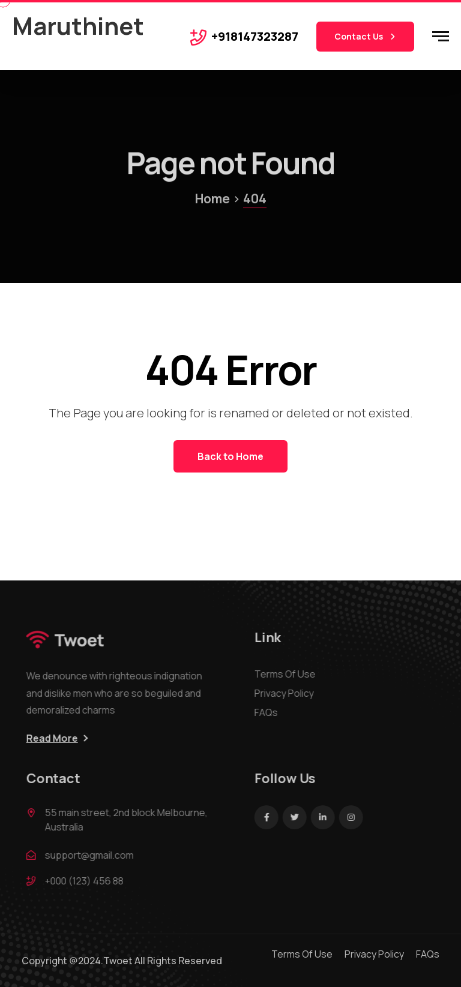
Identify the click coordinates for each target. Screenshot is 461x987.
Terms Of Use (288, 674)
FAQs (269, 712)
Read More (55, 738)
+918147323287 (254, 36)
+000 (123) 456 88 (87, 881)
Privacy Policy (287, 693)
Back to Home (230, 456)
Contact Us (365, 36)
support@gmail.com (92, 855)
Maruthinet (78, 25)
